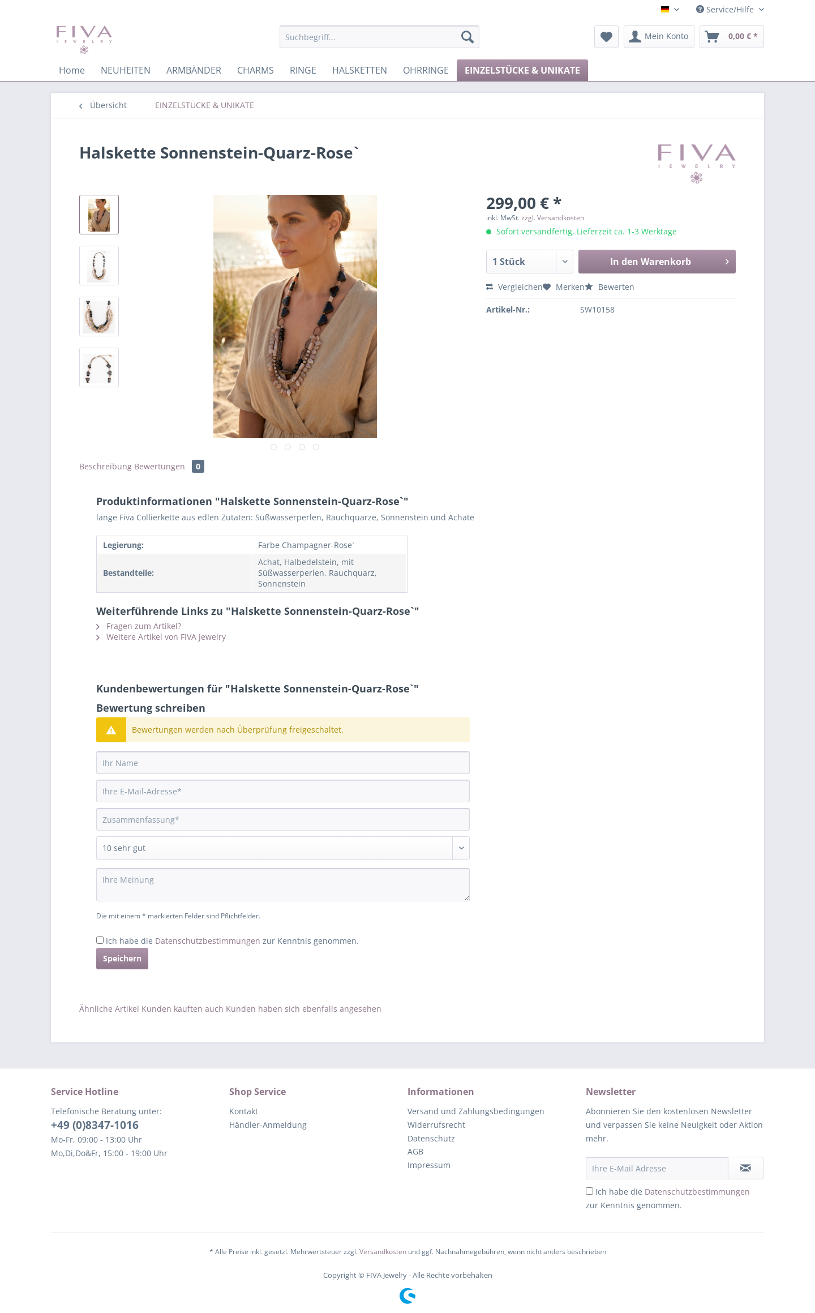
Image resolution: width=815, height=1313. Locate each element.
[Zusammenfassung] (283, 819)
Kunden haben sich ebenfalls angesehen (303, 1008)
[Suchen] (467, 36)
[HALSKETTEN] (359, 70)
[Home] (72, 70)
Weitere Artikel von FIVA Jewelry (161, 636)
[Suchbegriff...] (379, 36)
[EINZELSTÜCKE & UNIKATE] (522, 70)
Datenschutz (431, 1138)
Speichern (122, 958)
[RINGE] (303, 70)
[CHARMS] (255, 70)
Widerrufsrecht (436, 1124)
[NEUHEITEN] (125, 70)
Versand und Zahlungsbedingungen (476, 1111)
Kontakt (243, 1111)
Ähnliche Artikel (109, 1008)
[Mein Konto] (659, 36)
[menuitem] (379, 42)
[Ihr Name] (283, 762)
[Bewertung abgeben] (283, 848)
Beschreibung (105, 466)
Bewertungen (169, 466)
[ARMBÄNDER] (193, 70)
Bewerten (609, 286)
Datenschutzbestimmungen (207, 940)
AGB (415, 1151)
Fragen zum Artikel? (138, 626)
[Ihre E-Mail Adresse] (657, 1168)
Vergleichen (514, 286)
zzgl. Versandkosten (552, 218)
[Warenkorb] (732, 36)
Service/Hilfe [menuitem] (726, 9)
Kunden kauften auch (182, 1008)
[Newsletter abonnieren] (745, 1168)
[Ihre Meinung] (283, 884)
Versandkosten (382, 1251)
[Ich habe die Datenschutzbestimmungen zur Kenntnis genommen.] (100, 940)
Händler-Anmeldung (268, 1124)
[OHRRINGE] (426, 70)
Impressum (429, 1165)
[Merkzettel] (606, 36)
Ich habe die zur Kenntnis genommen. (232, 940)
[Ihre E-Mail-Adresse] (283, 791)
